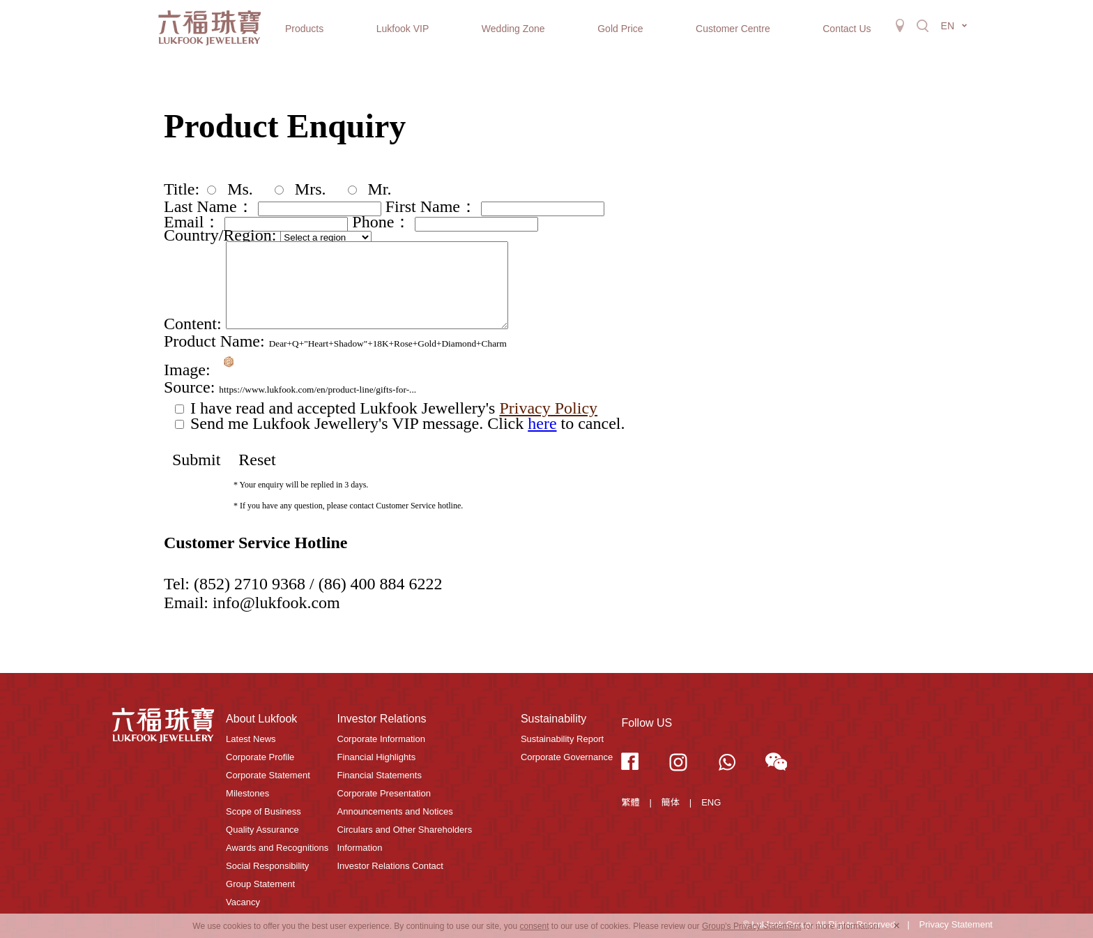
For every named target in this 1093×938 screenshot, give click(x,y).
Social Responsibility (267, 866)
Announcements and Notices (395, 811)
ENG (711, 802)
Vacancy (243, 902)
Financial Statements (379, 775)
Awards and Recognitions (277, 847)
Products (304, 28)
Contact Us (847, 28)
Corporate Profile (260, 757)
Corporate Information (381, 739)
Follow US (646, 723)
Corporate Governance (567, 757)
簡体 (671, 802)
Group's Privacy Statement (751, 926)
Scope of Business (263, 811)
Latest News (251, 739)
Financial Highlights (376, 757)
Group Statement (260, 884)
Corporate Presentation (384, 793)
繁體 (630, 802)
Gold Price (620, 28)
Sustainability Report (562, 739)
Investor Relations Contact (390, 866)
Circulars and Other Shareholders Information (405, 838)
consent (534, 926)
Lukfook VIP (402, 28)
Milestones (247, 793)
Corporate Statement (268, 775)
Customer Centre (733, 28)
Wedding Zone (513, 28)
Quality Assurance (262, 829)
